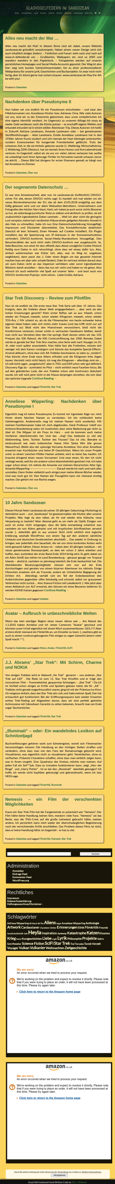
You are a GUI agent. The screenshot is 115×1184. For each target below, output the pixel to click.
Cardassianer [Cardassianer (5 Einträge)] (30, 927)
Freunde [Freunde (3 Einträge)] (103, 927)
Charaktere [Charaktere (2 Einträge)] (44, 928)
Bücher (59, 12)
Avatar (51, 647)
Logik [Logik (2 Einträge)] (54, 939)
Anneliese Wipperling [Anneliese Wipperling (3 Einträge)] (73, 923)
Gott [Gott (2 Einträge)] (26, 933)
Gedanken (21, 87)
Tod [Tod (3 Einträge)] (72, 944)
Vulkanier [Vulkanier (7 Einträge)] (37, 948)
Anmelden (18, 870)
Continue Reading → (44, 378)
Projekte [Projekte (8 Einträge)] (89, 938)
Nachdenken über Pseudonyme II (38, 101)
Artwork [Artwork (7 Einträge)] (14, 927)
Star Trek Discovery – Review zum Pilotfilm (48, 298)
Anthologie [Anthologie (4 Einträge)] (92, 923)
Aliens (42, 647)
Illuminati (56, 784)
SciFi (70, 647)
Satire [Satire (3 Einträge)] (100, 938)
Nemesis (55, 838)
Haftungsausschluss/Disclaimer (24, 904)
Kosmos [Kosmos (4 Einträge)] (105, 933)
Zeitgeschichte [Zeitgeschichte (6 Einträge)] (76, 948)
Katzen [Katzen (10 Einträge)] (93, 932)
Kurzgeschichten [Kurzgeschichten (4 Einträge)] (32, 938)
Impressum (13, 898)
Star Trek (56, 386)
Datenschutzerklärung (19, 901)
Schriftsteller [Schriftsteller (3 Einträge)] (14, 944)
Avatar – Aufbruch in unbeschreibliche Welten (51, 613)
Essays (44, 12)
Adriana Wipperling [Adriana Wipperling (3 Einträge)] (18, 923)
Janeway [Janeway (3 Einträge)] (62, 933)
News (19, 12)
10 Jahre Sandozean (25, 502)
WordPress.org (20, 880)
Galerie (51, 12)
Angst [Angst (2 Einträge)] (58, 923)
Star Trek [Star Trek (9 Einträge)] (62, 943)
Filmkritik (44, 386)
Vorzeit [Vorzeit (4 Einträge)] (96, 943)
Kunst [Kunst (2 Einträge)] (18, 939)
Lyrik (37, 12)
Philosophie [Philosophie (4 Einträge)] (74, 938)
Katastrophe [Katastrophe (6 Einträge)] (76, 933)
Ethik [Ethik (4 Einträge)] (81, 927)
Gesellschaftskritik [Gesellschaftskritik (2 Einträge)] (15, 933)
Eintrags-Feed (19, 874)
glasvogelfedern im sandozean (57, 7)
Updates (43, 598)
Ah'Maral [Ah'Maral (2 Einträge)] (33, 923)
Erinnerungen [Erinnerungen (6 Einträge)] (67, 927)
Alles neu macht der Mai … (32, 38)
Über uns (87, 12)
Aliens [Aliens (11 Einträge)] (50, 922)
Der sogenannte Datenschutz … (36, 187)
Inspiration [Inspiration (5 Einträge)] (49, 933)
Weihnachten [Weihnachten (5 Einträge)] (55, 948)
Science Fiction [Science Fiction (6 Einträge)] (33, 943)
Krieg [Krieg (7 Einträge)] (11, 938)
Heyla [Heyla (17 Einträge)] (34, 932)
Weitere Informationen (91, 1172)
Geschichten (28, 12)
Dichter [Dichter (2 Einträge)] (53, 928)
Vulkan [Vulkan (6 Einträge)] (24, 948)
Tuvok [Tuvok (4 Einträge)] (87, 943)
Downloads (77, 12)
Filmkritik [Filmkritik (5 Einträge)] (91, 927)
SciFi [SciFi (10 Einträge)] (49, 943)
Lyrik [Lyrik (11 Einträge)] (62, 938)
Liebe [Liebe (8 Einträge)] (47, 938)
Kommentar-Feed (21, 877)
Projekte (67, 12)
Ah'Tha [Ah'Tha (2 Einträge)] (41, 923)
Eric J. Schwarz (79, 1182)
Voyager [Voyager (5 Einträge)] (12, 948)
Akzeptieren (59, 1175)
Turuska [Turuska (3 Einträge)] (79, 944)
